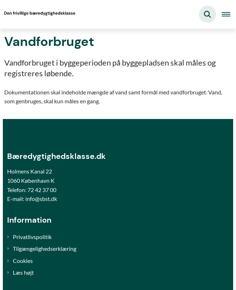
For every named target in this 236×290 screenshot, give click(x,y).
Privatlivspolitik (32, 236)
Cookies (23, 260)
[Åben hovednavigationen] (229, 14)
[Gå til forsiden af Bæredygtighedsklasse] (38, 14)
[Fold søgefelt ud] (207, 14)
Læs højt (23, 272)
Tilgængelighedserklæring (44, 248)
